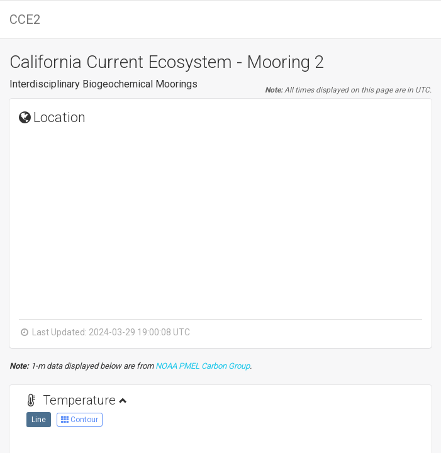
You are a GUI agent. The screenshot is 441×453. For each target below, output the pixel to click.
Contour (79, 419)
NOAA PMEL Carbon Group (202, 366)
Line (38, 419)
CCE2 (24, 19)
